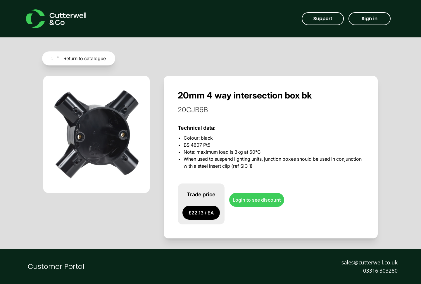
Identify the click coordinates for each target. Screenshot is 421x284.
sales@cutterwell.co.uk (369, 262)
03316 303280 (380, 270)
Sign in (369, 18)
